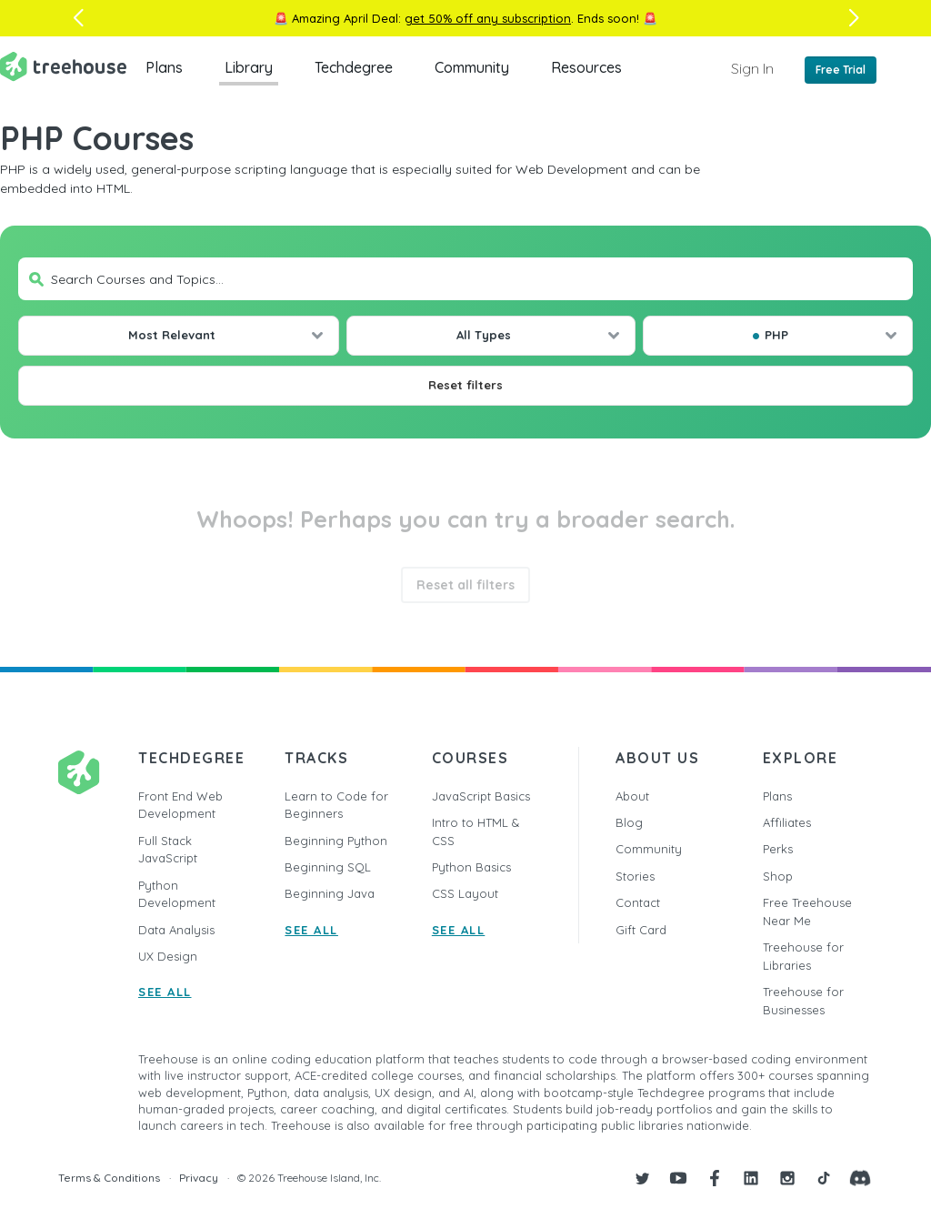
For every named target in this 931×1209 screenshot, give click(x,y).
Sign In (752, 68)
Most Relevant (171, 334)
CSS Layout (465, 893)
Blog (629, 822)
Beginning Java (330, 893)
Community (472, 67)
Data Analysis (176, 929)
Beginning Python (336, 840)
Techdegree (354, 67)
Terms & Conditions (109, 1177)
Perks (778, 848)
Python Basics (471, 867)
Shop (778, 876)
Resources (586, 67)
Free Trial (841, 69)
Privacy (198, 1177)
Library (249, 67)
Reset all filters (465, 585)
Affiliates (787, 822)
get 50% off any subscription (488, 18)
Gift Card (641, 929)
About (632, 796)
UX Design (167, 956)
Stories (635, 876)
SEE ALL (165, 991)
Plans (164, 67)
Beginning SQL (328, 867)
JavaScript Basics (481, 796)
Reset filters (465, 385)
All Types (483, 334)
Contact (638, 902)
